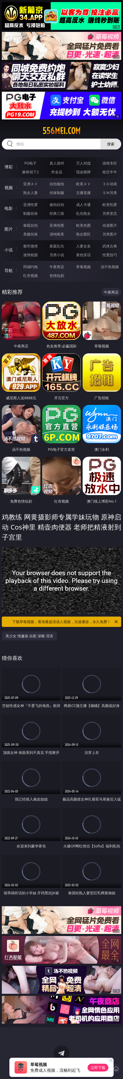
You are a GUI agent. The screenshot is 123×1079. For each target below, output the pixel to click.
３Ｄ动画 (109, 183)
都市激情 (30, 246)
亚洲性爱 (30, 204)
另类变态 (109, 213)
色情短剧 (57, 275)
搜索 (110, 143)
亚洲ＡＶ (30, 183)
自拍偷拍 (57, 183)
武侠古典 (109, 246)
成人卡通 (83, 204)
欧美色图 (83, 225)
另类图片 (109, 234)
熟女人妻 (30, 192)
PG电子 (30, 163)
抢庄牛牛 (109, 171)
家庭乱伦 (57, 246)
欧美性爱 (109, 204)
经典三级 (57, 213)
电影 (8, 208)
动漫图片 (109, 225)
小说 (8, 250)
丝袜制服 (57, 192)
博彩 (8, 167)
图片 (8, 229)
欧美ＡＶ (83, 183)
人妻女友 (83, 246)
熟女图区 (83, 234)
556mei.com (61, 131)
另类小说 (57, 254)
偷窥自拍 (30, 225)
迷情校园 (30, 254)
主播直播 (83, 192)
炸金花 (56, 171)
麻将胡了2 (30, 171)
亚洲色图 (57, 225)
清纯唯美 (57, 234)
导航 (8, 270)
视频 (8, 187)
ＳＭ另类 (109, 192)
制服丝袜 (30, 213)
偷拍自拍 (57, 204)
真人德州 (57, 163)
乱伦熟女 (83, 213)
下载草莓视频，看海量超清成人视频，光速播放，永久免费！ (65, 622)
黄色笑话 (83, 254)
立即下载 (98, 1067)
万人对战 (83, 163)
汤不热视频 (110, 266)
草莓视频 (83, 266)
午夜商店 (57, 266)
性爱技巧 (109, 254)
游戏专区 (109, 163)
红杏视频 (30, 275)
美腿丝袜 (30, 234)
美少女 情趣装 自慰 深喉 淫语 (29, 635)
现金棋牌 (83, 171)
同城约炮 (30, 266)
